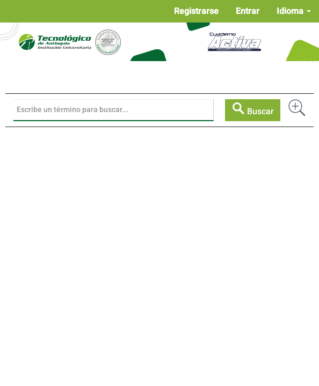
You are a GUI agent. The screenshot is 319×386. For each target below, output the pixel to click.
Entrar (247, 11)
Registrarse (196, 11)
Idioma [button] (294, 11)
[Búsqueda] (113, 110)
